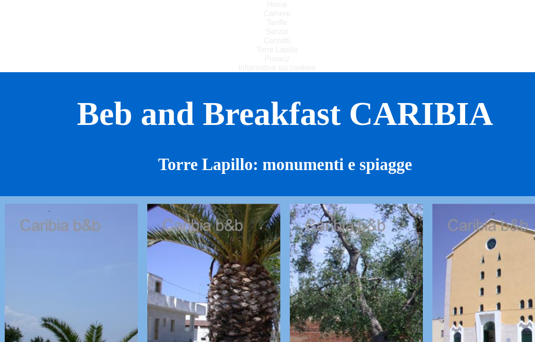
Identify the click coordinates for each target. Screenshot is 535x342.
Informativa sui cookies (277, 68)
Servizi (277, 32)
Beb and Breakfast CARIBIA (285, 113)
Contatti (277, 41)
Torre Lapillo (276, 50)
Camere (277, 14)
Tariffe (277, 23)
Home (277, 4)
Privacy (277, 59)
